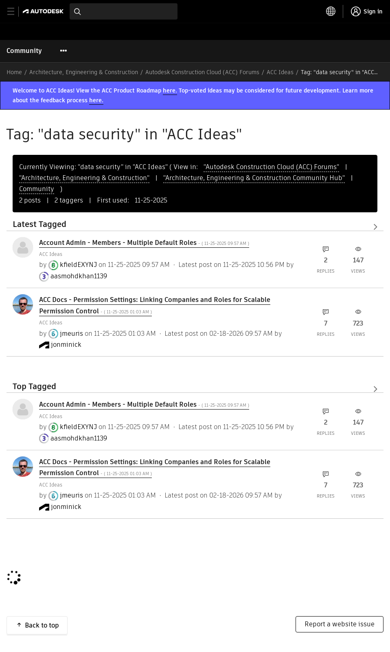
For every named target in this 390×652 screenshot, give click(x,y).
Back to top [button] (42, 625)
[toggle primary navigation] (15, 12)
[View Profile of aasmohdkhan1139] (78, 276)
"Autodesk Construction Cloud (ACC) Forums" (271, 167)
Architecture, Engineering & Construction (83, 72)
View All (195, 227)
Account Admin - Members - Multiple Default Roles (144, 242)
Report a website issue (340, 624)
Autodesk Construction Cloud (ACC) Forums (202, 72)
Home (14, 72)
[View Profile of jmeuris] (71, 334)
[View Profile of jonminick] (66, 345)
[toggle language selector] (331, 11)
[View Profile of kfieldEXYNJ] (78, 265)
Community (24, 50)
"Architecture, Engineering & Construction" (84, 178)
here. (170, 90)
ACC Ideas (280, 72)
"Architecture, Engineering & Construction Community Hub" (254, 178)
